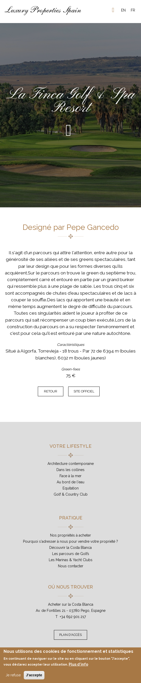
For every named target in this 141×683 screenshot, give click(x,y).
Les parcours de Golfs (70, 554)
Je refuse (13, 675)
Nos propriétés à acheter (70, 535)
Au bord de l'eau (70, 482)
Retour (50, 391)
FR (133, 10)
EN (123, 10)
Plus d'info (78, 664)
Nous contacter (70, 566)
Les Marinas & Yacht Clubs (70, 560)
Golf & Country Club (71, 494)
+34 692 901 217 (73, 617)
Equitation (71, 488)
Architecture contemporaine (71, 464)
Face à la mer (70, 476)
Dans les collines (70, 470)
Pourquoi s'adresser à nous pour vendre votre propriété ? (70, 541)
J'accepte (34, 675)
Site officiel (84, 391)
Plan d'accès (70, 635)
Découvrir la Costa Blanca (70, 548)
